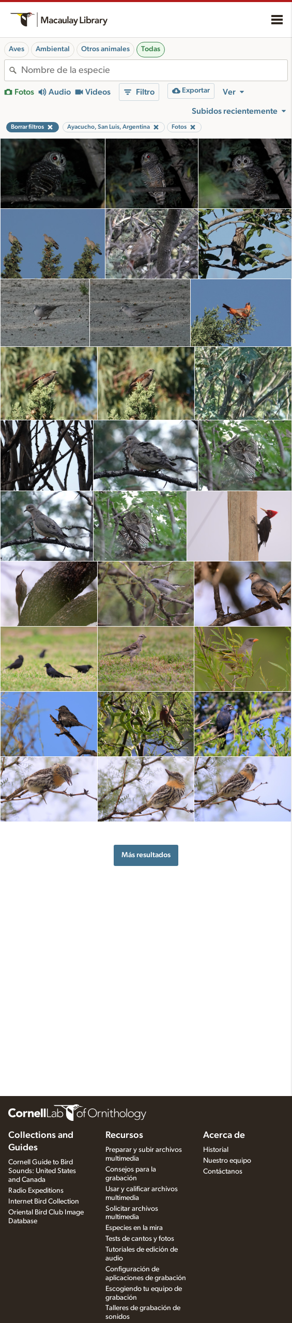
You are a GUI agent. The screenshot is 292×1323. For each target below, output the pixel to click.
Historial (215, 1149)
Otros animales (105, 49)
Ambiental (53, 49)
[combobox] (154, 70)
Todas (150, 49)
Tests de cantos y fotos (139, 1238)
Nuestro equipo (227, 1160)
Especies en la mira (134, 1227)
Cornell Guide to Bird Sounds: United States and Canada (42, 1171)
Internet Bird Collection (43, 1201)
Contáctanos (222, 1171)
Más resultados (146, 855)
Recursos (124, 1135)
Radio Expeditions (36, 1190)
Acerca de (224, 1135)
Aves (16, 49)
